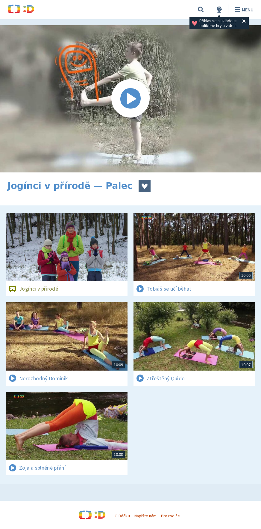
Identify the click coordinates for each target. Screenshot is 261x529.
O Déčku (122, 516)
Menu (243, 9)
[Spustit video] (130, 98)
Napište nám (145, 516)
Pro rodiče (170, 516)
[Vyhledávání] (201, 9)
